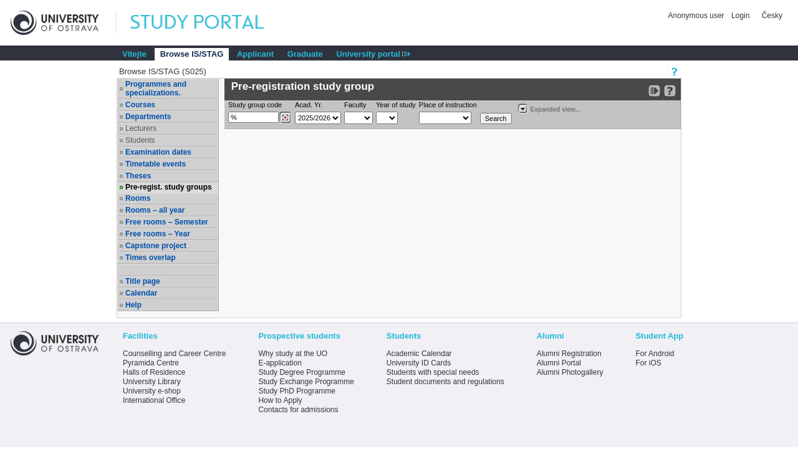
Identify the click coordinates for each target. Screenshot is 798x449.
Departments (148, 116)
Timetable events (155, 164)
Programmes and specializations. (155, 88)
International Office (154, 400)
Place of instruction (448, 105)
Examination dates (158, 152)
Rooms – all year (155, 210)
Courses (140, 104)
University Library (152, 381)
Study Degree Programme (301, 372)
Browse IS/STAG (192, 54)
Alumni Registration (569, 353)
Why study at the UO (292, 353)
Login (740, 15)
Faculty (355, 105)
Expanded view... (548, 108)
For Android (654, 353)
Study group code (255, 105)
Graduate (305, 54)
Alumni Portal (559, 363)
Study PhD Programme (296, 391)
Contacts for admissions (298, 409)
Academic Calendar (419, 353)
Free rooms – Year (157, 233)
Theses (138, 175)
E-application (279, 363)
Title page (142, 281)
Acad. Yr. (308, 105)
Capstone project (155, 245)
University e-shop (152, 391)
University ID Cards (419, 363)
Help (133, 305)
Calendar (141, 293)
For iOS (648, 363)
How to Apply (280, 400)
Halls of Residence (154, 372)
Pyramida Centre (151, 363)
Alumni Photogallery (570, 372)
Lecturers (140, 128)
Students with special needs (433, 372)
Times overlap (150, 257)
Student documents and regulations (445, 381)
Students (140, 140)
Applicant (255, 54)
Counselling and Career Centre (174, 353)
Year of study (396, 105)
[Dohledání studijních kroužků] (285, 118)
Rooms (138, 198)
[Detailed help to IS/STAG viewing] (669, 90)
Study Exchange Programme (305, 381)
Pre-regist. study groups (168, 187)
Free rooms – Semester (166, 222)
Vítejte (134, 54)
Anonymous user (697, 15)
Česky (772, 15)
